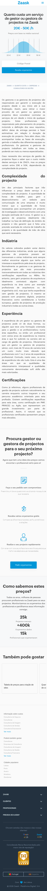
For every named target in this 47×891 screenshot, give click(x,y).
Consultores (8, 720)
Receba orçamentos (23, 70)
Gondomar (7, 777)
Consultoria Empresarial (12, 728)
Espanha (35, 874)
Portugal (15, 874)
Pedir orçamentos (23, 565)
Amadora (7, 774)
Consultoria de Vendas (12, 726)
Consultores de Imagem (12, 747)
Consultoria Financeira (12, 753)
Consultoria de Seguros (12, 717)
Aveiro (6, 771)
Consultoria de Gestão (12, 750)
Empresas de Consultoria (13, 744)
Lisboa (6, 765)
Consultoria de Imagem (12, 723)
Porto (6, 768)
